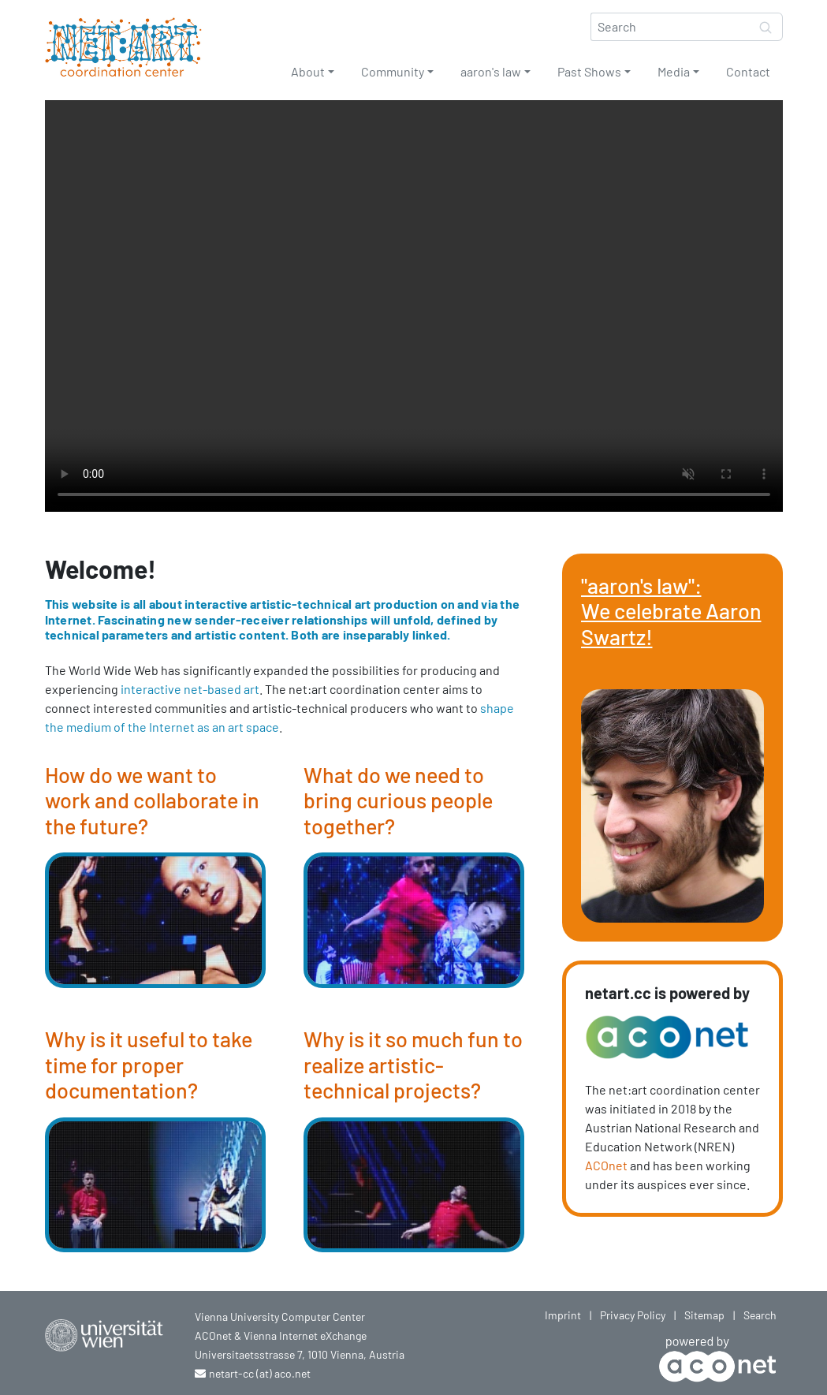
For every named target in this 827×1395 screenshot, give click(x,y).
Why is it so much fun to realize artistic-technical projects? (413, 1064)
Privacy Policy (632, 1315)
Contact (748, 71)
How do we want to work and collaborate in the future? (152, 800)
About (308, 71)
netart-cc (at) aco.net (260, 1373)
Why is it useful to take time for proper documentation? (148, 1064)
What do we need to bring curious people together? (398, 800)
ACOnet (606, 1165)
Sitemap (704, 1315)
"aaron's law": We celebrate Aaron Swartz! (671, 611)
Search (760, 1315)
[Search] (670, 27)
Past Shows (589, 71)
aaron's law (490, 71)
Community (392, 71)
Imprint (563, 1315)
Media (674, 71)
